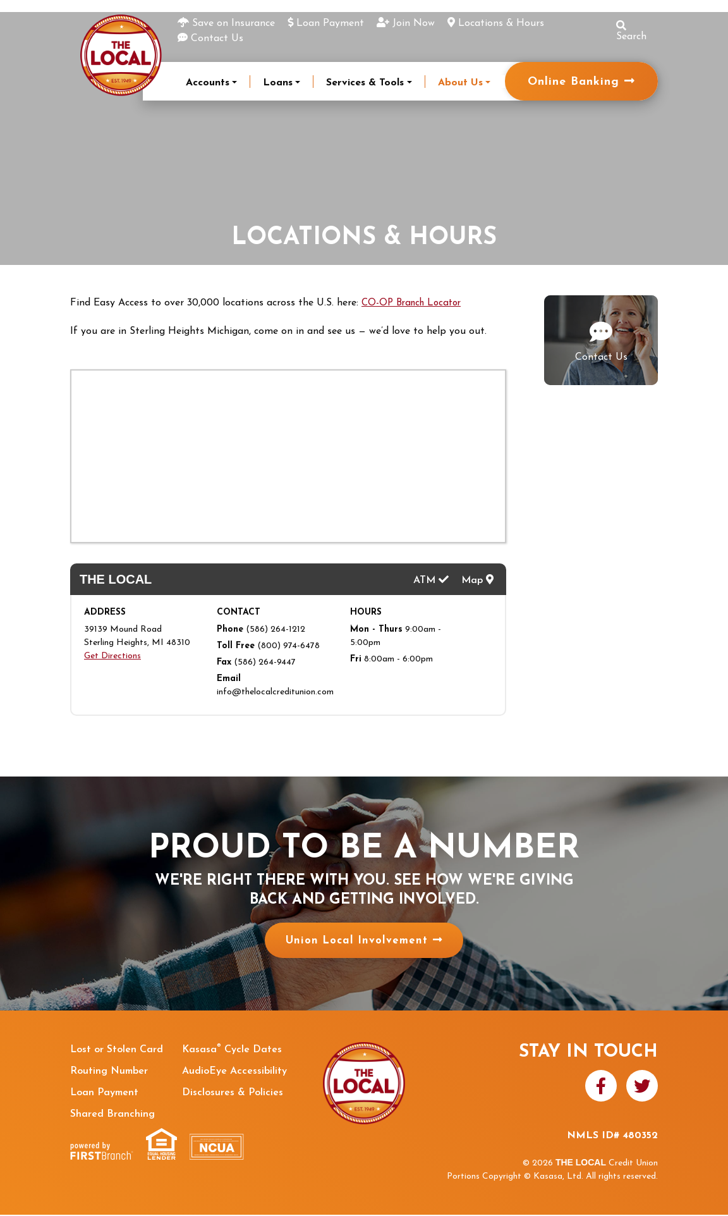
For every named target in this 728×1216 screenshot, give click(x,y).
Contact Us (217, 39)
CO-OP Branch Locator (414, 303)
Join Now (413, 23)
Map (477, 579)
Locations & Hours (501, 23)
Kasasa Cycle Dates (232, 1051)
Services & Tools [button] (365, 83)
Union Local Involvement (356, 942)
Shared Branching (112, 1115)
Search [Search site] (631, 31)
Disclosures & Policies (232, 1094)
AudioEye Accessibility (234, 1072)
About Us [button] (460, 83)
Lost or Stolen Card (116, 1051)
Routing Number (109, 1072)
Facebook (601, 1086)
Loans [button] (278, 83)
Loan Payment (330, 23)
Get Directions (112, 657)
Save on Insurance (233, 23)
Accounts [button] (207, 83)
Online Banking (573, 82)
